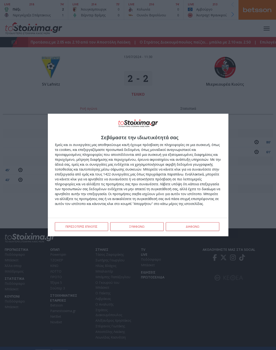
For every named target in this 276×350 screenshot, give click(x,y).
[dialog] (138, 175)
